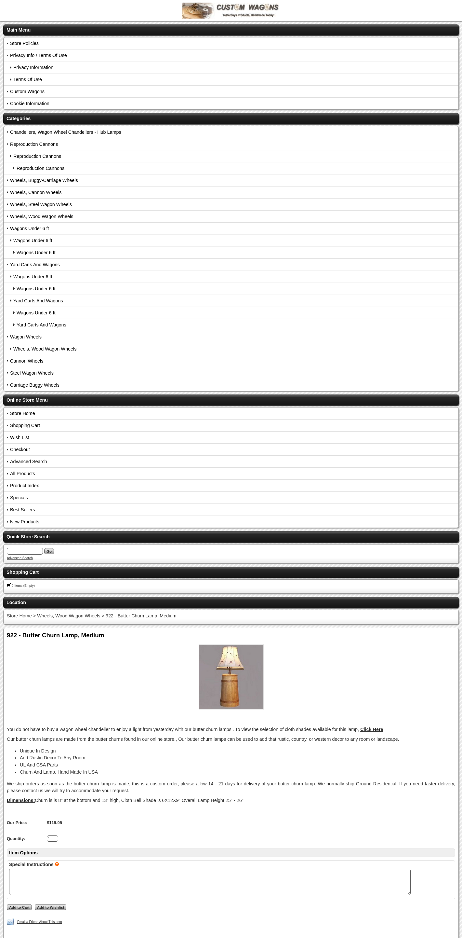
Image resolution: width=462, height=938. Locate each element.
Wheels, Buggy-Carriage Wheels (44, 180)
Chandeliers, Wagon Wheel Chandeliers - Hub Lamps (65, 132)
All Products (22, 473)
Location (16, 602)
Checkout (20, 449)
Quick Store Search (28, 536)
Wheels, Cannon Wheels (35, 192)
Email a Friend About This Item (39, 922)
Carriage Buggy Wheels (34, 385)
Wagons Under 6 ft (29, 228)
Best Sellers (22, 509)
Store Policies (24, 43)
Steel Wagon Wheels (32, 373)
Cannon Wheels (26, 361)
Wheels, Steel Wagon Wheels (41, 204)
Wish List (19, 437)
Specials (19, 497)
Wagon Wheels (26, 336)
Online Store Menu (27, 400)
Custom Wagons (27, 91)
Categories (19, 118)
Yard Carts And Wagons (35, 264)
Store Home (22, 413)
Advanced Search (28, 461)
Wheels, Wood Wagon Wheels (41, 216)
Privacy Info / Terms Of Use (38, 55)
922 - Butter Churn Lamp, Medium (141, 615)
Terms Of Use (27, 79)
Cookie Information (29, 103)
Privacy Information (33, 67)
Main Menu (19, 30)
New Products (24, 521)
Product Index (24, 485)
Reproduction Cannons (34, 144)
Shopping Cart (25, 425)
